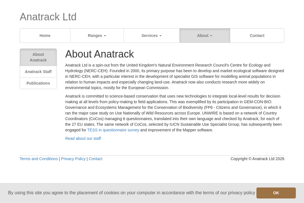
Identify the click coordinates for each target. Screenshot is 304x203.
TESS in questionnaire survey (113, 130)
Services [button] (152, 35)
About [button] (204, 35)
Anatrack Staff (38, 71)
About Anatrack (38, 57)
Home (44, 35)
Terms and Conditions (39, 158)
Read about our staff (83, 138)
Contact (257, 35)
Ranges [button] (97, 35)
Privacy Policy (73, 158)
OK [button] (276, 193)
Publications (38, 83)
